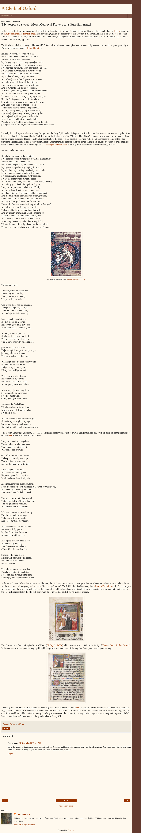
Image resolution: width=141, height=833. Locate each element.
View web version (66, 806)
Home (66, 801)
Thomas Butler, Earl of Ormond (116, 645)
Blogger (71, 830)
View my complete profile (24, 825)
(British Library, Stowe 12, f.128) (76, 279)
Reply (10, 754)
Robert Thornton (34, 48)
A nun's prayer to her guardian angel (20, 34)
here (11, 435)
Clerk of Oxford (23, 814)
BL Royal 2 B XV (54, 645)
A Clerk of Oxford (18, 8)
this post (117, 31)
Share (6, 729)
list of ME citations (103, 586)
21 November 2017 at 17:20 (30, 743)
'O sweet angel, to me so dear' (54, 145)
